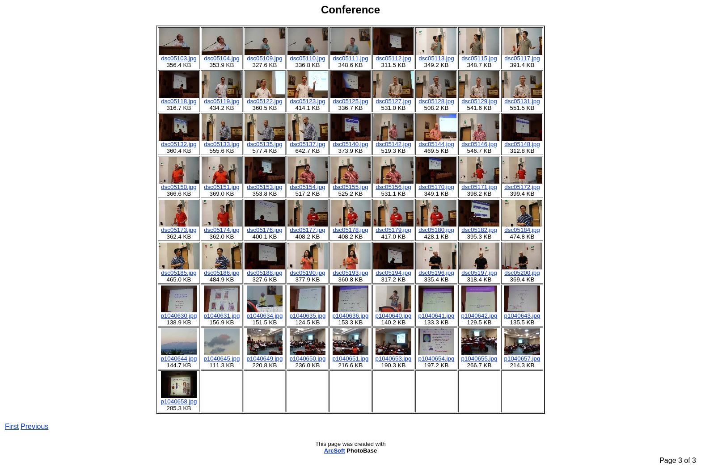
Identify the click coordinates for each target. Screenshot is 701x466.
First (12, 426)
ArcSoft (334, 450)
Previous (34, 426)
